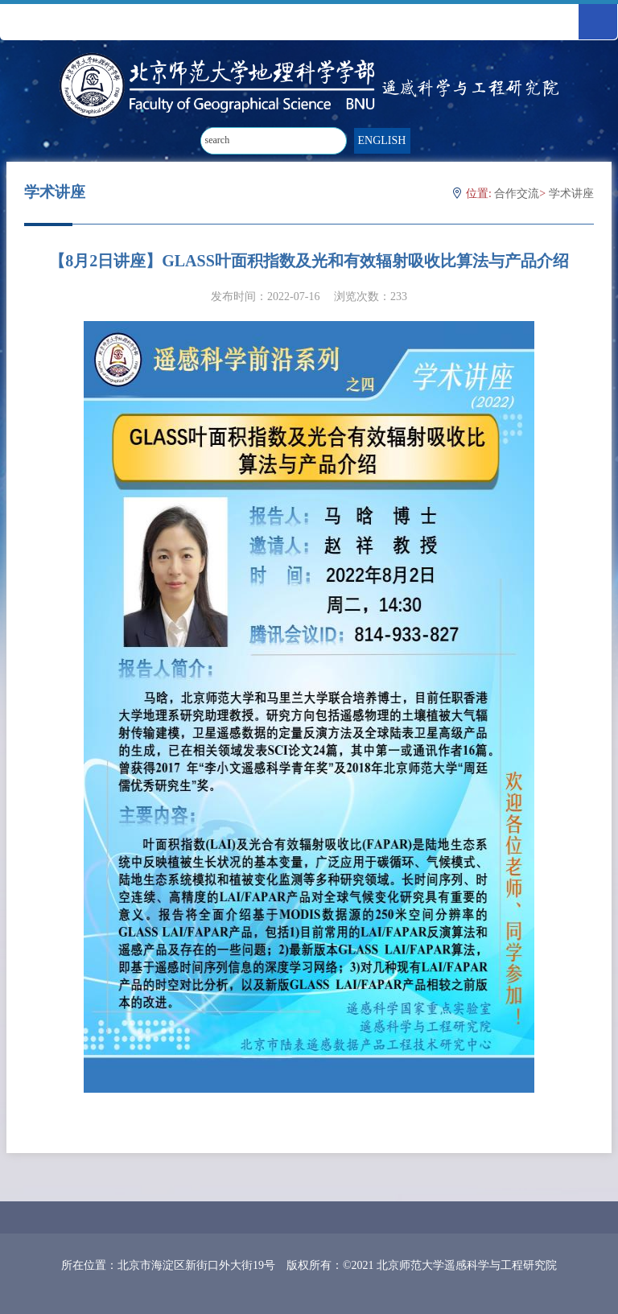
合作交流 (516, 193)
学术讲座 (571, 193)
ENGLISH (382, 140)
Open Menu (598, 21)
